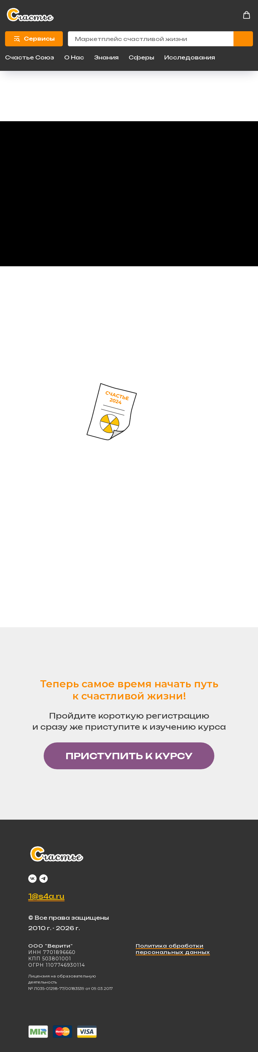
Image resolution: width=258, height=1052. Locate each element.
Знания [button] (106, 57)
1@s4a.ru (46, 896)
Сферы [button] (141, 57)
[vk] (32, 878)
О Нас (74, 57)
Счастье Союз (29, 57)
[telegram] (43, 878)
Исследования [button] (189, 57)
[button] (247, 15)
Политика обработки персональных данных (173, 949)
